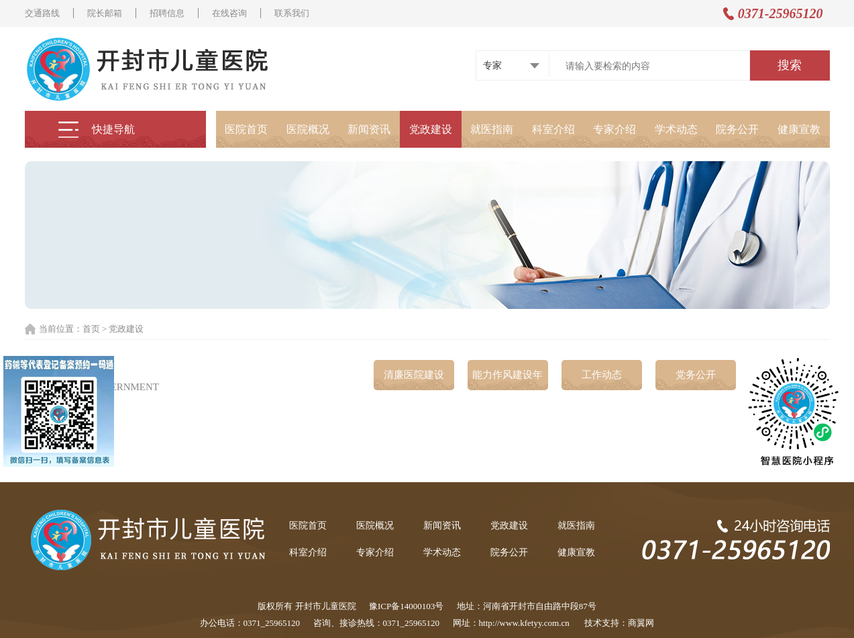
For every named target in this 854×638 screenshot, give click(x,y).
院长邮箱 (104, 13)
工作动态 (602, 374)
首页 (91, 329)
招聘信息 (167, 13)
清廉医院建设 (414, 374)
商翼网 (641, 623)
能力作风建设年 (507, 374)
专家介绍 (614, 129)
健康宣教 (799, 129)
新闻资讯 (369, 129)
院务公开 (737, 129)
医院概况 (307, 129)
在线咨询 (229, 13)
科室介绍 (553, 129)
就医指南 (491, 129)
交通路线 (42, 13)
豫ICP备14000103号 (406, 606)
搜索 (790, 65)
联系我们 (291, 13)
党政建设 (430, 129)
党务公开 (696, 374)
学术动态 (676, 129)
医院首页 (246, 129)
